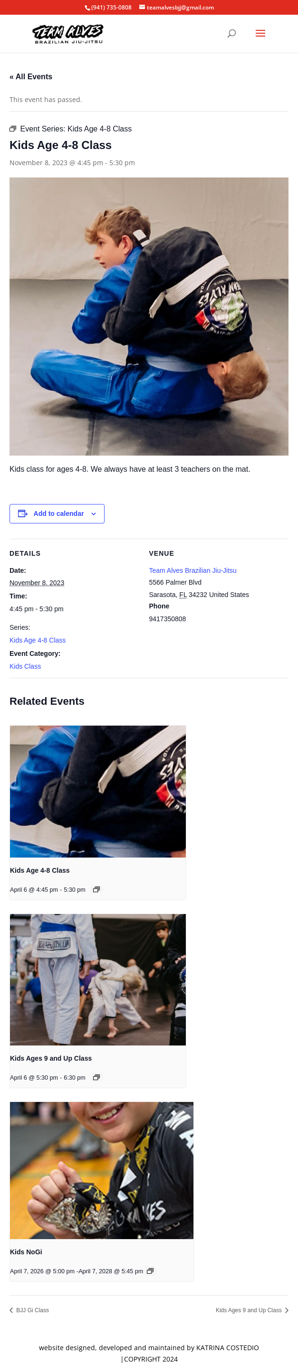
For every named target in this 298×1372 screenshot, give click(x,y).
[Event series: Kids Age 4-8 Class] (96, 889)
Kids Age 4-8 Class (38, 640)
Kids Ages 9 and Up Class (51, 1058)
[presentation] (98, 792)
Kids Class (25, 666)
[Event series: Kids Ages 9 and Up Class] (96, 1077)
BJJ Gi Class (32, 1310)
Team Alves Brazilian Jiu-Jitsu (193, 570)
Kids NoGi (26, 1252)
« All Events (31, 77)
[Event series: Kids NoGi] (150, 1271)
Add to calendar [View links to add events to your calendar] (59, 513)
